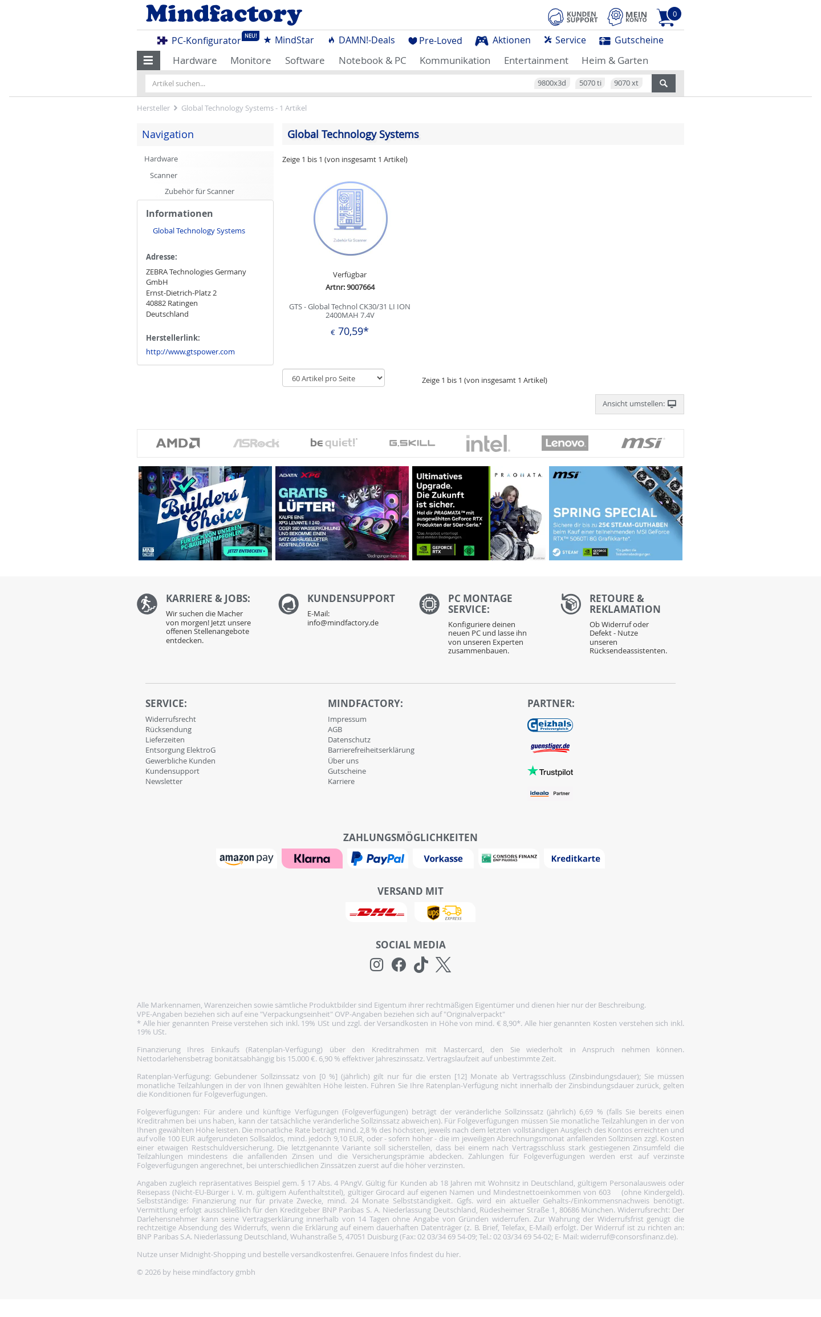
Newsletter (163, 781)
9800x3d (552, 83)
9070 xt (626, 83)
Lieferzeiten (165, 739)
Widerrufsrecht (170, 719)
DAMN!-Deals (361, 40)
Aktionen (503, 40)
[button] (148, 60)
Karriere (341, 781)
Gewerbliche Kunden (180, 761)
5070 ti (590, 83)
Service (564, 40)
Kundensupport (172, 771)
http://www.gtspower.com (190, 351)
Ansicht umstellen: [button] (640, 404)
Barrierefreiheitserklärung (371, 750)
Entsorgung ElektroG (180, 750)
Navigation (168, 134)
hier (452, 1254)
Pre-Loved (435, 40)
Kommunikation (455, 60)
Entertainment (536, 60)
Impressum (347, 719)
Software (305, 60)
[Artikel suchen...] (398, 83)
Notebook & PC (373, 60)
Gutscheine (631, 40)
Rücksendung (168, 729)
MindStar (288, 40)
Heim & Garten (615, 60)
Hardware (195, 60)
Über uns (343, 761)
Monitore (250, 60)
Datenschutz (349, 739)
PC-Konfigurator (202, 39)
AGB (335, 729)
